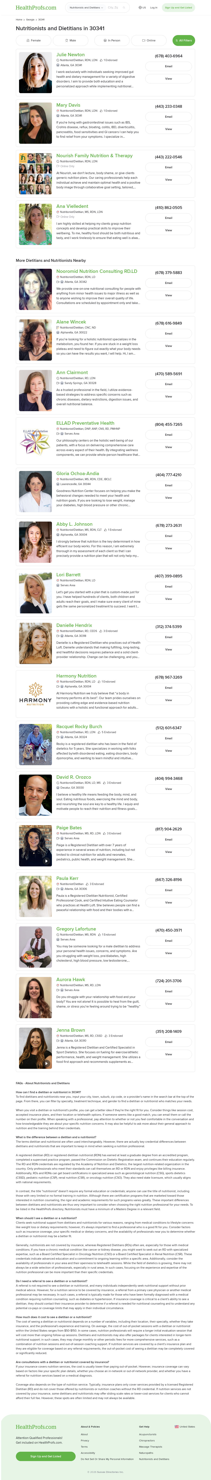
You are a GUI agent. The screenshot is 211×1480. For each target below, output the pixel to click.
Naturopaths (146, 1453)
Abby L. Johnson (74, 524)
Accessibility (88, 1453)
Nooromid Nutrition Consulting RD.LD (96, 271)
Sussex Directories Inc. (110, 1472)
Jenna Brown (70, 1030)
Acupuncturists (147, 1434)
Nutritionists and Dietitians (85, 7)
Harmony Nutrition (76, 676)
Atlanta (64, 65)
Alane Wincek (71, 322)
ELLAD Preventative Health (85, 423)
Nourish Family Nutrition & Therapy (94, 156)
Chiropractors (147, 1440)
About (84, 1434)
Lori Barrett (68, 575)
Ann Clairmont (72, 372)
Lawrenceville (68, 484)
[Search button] (124, 7)
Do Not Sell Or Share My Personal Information (107, 1459)
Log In (153, 7)
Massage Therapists (150, 1446)
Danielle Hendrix (74, 625)
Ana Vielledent (72, 206)
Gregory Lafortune (76, 929)
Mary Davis (68, 105)
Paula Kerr (67, 878)
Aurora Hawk (70, 979)
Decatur (65, 787)
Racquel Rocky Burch (79, 726)
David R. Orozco (73, 777)
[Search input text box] (113, 7)
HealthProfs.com (36, 8)
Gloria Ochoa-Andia (77, 473)
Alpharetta (66, 332)
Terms (84, 1446)
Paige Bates (69, 828)
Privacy (85, 1440)
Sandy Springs (73, 383)
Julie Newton (70, 55)
